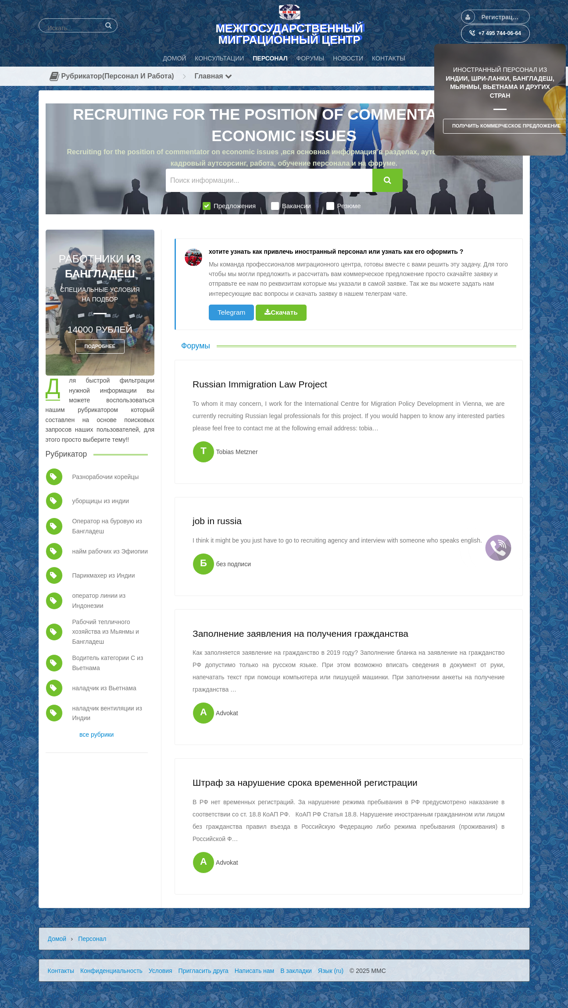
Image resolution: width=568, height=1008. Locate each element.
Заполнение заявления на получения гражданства (300, 633)
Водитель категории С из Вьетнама (107, 662)
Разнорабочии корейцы (105, 476)
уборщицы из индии (100, 500)
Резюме (343, 206)
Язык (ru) (330, 970)
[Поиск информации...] (269, 180)
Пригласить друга (204, 970)
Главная (213, 76)
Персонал (92, 938)
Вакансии (291, 206)
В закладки (296, 970)
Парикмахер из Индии (103, 575)
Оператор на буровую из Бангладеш (107, 526)
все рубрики (96, 734)
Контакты (61, 970)
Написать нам (255, 970)
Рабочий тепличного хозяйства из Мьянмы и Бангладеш (105, 631)
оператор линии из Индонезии (98, 600)
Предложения (229, 206)
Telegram (231, 312)
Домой (57, 938)
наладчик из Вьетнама (104, 688)
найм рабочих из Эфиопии (109, 551)
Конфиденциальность (111, 970)
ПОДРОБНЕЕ (100, 346)
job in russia (217, 521)
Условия (160, 970)
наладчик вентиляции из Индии (107, 713)
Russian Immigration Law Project (260, 384)
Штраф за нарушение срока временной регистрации (305, 782)
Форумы (195, 345)
